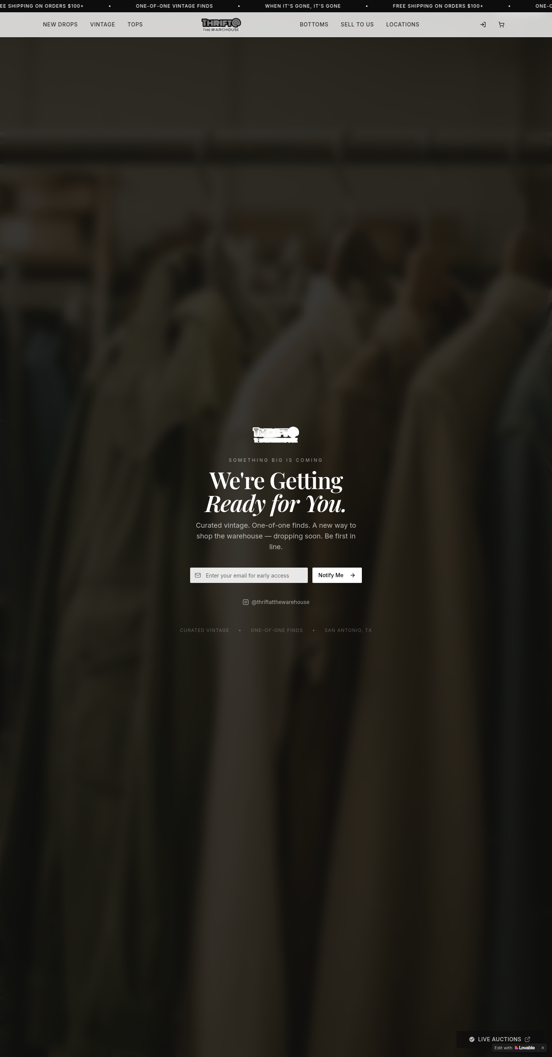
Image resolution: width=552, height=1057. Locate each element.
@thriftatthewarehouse (276, 602)
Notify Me (337, 575)
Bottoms (314, 24)
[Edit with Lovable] (514, 1047)
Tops (135, 24)
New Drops (60, 24)
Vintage (102, 24)
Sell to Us (357, 24)
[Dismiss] (542, 1047)
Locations (403, 24)
